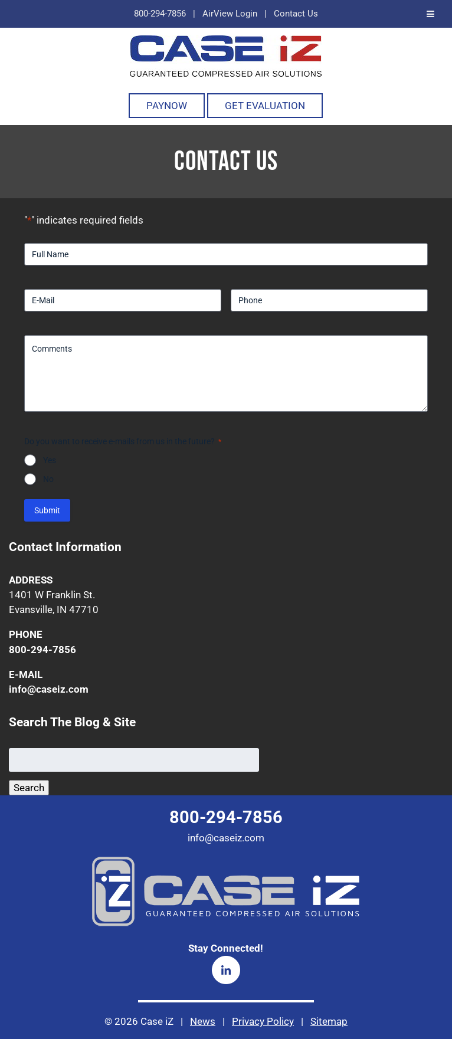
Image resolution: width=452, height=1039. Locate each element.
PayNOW (166, 106)
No (48, 479)
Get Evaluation (265, 106)
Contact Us (296, 13)
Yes (49, 460)
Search (29, 788)
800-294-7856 (160, 13)
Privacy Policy (263, 1021)
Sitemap (329, 1021)
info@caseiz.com (49, 689)
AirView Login (229, 13)
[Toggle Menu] (430, 14)
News (202, 1021)
